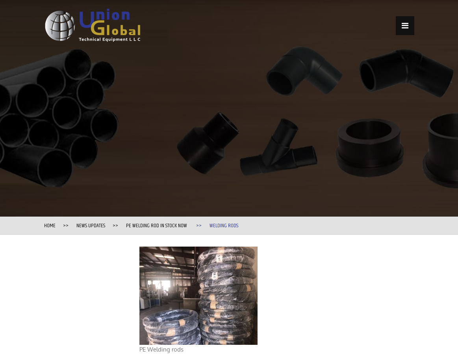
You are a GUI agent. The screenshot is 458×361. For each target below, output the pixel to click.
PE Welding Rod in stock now (156, 225)
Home (50, 225)
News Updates (90, 225)
